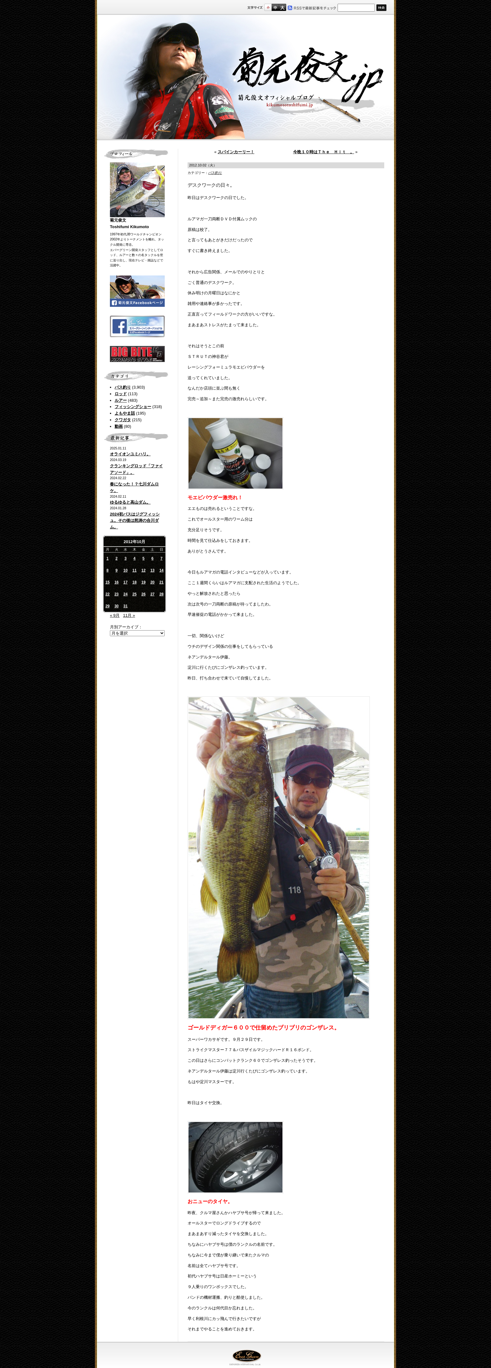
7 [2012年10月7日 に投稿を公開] (161, 558)
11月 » (129, 615)
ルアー (121, 400)
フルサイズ (282, 7)
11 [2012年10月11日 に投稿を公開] (134, 570)
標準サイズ (267, 7)
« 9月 (115, 615)
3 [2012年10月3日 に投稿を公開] (125, 558)
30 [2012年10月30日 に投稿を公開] (116, 606)
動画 (119, 426)
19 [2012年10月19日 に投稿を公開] (143, 582)
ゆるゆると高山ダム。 (130, 502)
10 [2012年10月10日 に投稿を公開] (125, 570)
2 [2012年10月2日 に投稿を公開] (117, 558)
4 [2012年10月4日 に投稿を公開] (134, 558)
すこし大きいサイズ (275, 7)
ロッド (121, 393)
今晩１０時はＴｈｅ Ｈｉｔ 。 (323, 151)
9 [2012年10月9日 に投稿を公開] (117, 570)
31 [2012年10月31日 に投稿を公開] (125, 606)
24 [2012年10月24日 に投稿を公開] (125, 594)
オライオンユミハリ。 (130, 454)
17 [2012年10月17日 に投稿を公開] (125, 582)
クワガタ (123, 419)
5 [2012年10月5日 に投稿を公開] (143, 558)
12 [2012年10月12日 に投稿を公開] (143, 570)
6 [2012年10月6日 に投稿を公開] (153, 558)
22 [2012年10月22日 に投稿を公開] (108, 594)
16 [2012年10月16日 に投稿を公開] (116, 582)
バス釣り (123, 387)
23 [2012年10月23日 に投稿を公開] (116, 594)
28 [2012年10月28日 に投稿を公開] (161, 594)
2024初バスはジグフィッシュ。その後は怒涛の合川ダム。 (135, 521)
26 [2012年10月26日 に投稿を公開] (143, 594)
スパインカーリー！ (236, 151)
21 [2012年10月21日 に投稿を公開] (161, 582)
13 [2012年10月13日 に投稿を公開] (152, 570)
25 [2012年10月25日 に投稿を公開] (134, 594)
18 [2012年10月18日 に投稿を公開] (134, 582)
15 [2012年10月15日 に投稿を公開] (108, 582)
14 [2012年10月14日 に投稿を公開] (161, 570)
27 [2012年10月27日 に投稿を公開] (152, 594)
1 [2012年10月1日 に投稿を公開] (107, 558)
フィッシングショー (133, 406)
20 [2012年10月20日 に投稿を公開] (152, 582)
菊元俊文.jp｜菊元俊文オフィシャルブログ (245, 77)
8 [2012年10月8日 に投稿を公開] (107, 570)
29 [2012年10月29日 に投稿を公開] (108, 606)
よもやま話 (125, 413)
